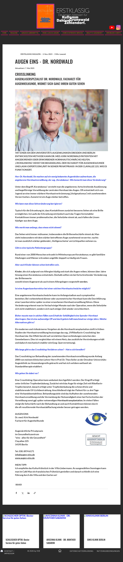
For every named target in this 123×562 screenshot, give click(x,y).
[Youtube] (112, 27)
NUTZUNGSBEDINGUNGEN (108, 551)
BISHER (19, 484)
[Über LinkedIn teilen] (28, 493)
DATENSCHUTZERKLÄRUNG (81, 551)
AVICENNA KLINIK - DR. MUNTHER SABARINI (61, 541)
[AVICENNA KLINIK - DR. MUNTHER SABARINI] (61, 525)
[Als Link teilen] (35, 493)
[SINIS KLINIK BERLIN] (102, 525)
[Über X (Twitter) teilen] (22, 493)
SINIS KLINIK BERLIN (96, 539)
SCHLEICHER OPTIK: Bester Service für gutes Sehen (17, 541)
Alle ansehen (115, 510)
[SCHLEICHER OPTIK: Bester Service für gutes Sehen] (21, 525)
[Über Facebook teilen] (16, 493)
